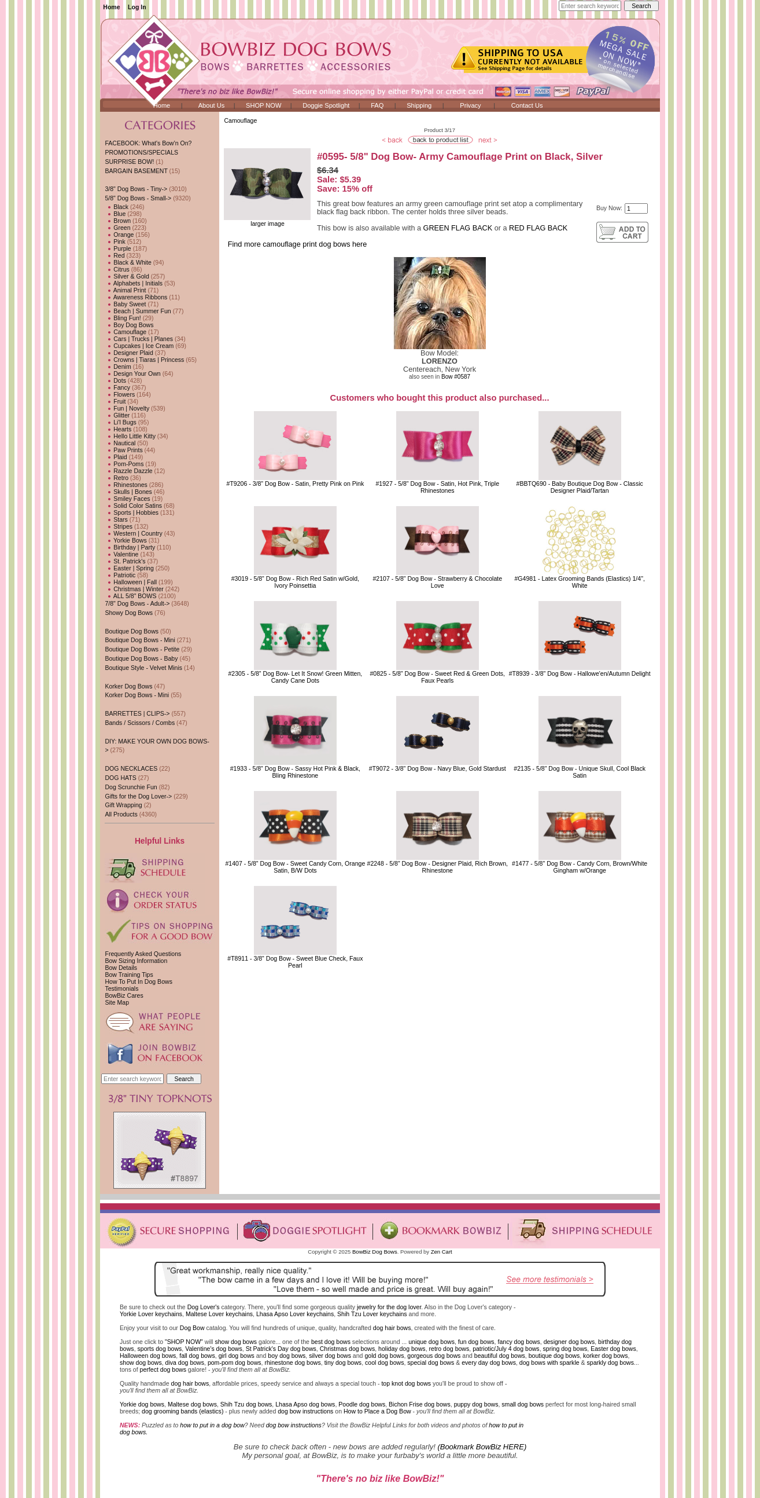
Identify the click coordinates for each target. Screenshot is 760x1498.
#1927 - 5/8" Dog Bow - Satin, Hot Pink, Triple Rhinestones (437, 487)
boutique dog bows (554, 1355)
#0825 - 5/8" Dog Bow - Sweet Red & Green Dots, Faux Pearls (437, 677)
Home (111, 6)
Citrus (117, 269)
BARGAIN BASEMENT (136, 170)
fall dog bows (197, 1355)
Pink (115, 241)
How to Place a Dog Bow (377, 1411)
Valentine (121, 554)
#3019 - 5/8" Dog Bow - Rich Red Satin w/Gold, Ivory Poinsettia (295, 582)
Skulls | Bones (128, 491)
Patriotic (120, 575)
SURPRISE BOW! (129, 161)
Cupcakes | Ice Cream (139, 345)
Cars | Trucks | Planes (139, 338)
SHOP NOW (263, 105)
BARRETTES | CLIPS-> (137, 713)
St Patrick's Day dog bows (281, 1348)
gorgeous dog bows (433, 1355)
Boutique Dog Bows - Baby (141, 658)
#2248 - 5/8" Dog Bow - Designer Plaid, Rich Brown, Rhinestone (437, 867)
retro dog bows (449, 1348)
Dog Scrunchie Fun (131, 786)
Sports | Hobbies (131, 512)
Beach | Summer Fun (138, 310)
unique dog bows (431, 1341)
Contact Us (527, 105)
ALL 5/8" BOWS (130, 595)
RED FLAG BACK (538, 228)
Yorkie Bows (125, 540)
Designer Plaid (129, 352)
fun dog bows (476, 1341)
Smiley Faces (127, 498)
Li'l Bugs (120, 422)
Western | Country (133, 533)
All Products (121, 814)
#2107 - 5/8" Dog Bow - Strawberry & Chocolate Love (437, 582)
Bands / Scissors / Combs (140, 722)
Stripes (118, 526)
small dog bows (522, 1404)
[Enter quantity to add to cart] (636, 208)
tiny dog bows (343, 1362)
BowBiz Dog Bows (374, 1251)
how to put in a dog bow (212, 1425)
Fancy (117, 387)
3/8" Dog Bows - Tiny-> (136, 188)
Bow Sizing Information (136, 960)
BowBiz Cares (124, 995)
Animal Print (125, 290)
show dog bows (236, 1341)
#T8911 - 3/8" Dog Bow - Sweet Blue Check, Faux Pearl (295, 962)
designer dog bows (569, 1341)
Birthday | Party (130, 547)
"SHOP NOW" (184, 1341)
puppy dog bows (476, 1404)
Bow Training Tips (129, 974)
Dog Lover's (203, 1306)
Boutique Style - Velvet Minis (143, 667)
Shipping (419, 105)
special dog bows (430, 1362)
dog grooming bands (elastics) (182, 1411)
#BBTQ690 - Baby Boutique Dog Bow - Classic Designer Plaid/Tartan (579, 487)
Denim (118, 366)
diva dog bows (184, 1362)
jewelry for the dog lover (389, 1306)
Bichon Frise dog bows (420, 1404)
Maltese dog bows (192, 1404)
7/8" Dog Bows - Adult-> (137, 603)
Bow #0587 (455, 376)
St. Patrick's (125, 561)
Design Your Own (132, 373)
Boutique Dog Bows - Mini (140, 639)
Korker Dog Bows (128, 686)
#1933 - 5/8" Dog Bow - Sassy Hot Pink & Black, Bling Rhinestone (295, 772)
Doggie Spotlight (325, 105)
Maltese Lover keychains (219, 1313)
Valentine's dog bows (213, 1348)
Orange (119, 234)
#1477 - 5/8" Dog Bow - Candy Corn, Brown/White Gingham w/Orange (579, 867)
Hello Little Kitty (130, 436)
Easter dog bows (613, 1348)
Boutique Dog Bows (131, 631)
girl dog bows (236, 1355)
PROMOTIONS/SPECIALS (141, 152)
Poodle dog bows (361, 1404)
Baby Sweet (125, 304)
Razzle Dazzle (128, 470)
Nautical (120, 442)
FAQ (377, 105)
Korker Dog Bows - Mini (137, 694)
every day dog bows (489, 1362)
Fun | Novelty (127, 408)
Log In (137, 6)
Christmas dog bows (347, 1348)
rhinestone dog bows (292, 1362)
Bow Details (121, 967)
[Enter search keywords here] (590, 6)
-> (138, 198)
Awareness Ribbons (136, 297)
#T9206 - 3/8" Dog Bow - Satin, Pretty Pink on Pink (295, 483)
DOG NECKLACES (131, 768)
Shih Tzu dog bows (246, 1404)
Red (114, 255)
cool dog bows (384, 1362)
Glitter (117, 415)
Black (116, 206)
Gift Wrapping (123, 804)
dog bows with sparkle (549, 1362)
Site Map (117, 1002)
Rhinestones (126, 484)
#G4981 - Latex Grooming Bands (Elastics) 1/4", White (579, 582)
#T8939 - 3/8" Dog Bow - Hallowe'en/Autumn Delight (580, 673)
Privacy (470, 105)
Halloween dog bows (148, 1355)
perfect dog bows (163, 1369)
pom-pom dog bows (234, 1362)
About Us (211, 105)
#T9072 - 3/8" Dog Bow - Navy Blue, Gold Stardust (437, 768)
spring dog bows (565, 1348)
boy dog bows (286, 1355)
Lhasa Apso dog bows (305, 1404)
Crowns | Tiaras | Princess (144, 359)
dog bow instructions (305, 1411)
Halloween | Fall (131, 581)
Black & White (128, 262)
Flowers (120, 394)
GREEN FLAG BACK (458, 228)
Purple (118, 248)
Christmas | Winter (134, 588)
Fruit (115, 401)
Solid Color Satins (133, 505)
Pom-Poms (124, 463)
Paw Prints (123, 449)
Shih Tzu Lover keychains (372, 1313)
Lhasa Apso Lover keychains (295, 1313)
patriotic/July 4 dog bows (506, 1348)
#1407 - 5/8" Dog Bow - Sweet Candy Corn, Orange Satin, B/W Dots (296, 867)
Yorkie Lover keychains (151, 1313)
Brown (118, 220)
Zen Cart (441, 1251)
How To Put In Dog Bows (138, 981)
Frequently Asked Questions (143, 953)
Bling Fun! (123, 317)
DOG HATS (120, 777)
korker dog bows (605, 1355)
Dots (115, 380)
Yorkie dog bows (142, 1404)
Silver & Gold (127, 276)
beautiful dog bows (499, 1355)
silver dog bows (330, 1355)
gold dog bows (384, 1355)
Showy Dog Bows (129, 612)
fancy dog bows (518, 1341)
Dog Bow (192, 1327)
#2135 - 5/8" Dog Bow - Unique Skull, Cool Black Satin (579, 772)
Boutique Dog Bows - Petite (142, 649)
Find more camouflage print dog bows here (297, 244)
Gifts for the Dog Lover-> (138, 796)
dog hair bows (392, 1327)
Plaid (116, 456)
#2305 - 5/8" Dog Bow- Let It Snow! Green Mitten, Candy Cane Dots (295, 677)
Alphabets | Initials (134, 283)
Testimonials (121, 988)
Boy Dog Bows (129, 324)
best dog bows (331, 1341)
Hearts (118, 429)
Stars (116, 519)
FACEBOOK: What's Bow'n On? (148, 143)
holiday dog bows (402, 1348)
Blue (115, 213)
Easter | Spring (129, 568)
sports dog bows (160, 1348)
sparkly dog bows (610, 1362)
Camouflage (240, 120)
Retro (116, 477)
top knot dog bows (406, 1383)
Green (117, 227)
